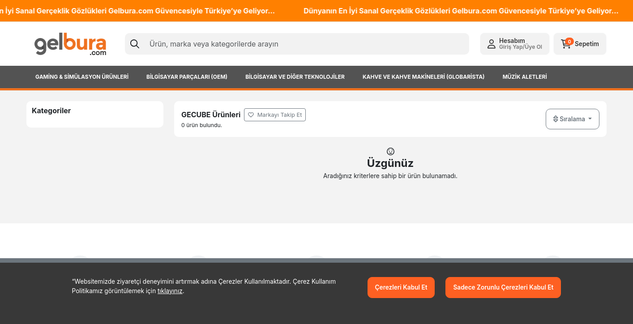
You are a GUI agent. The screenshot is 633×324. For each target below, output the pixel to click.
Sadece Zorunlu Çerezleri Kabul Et (503, 287)
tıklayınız (170, 290)
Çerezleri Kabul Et (401, 287)
